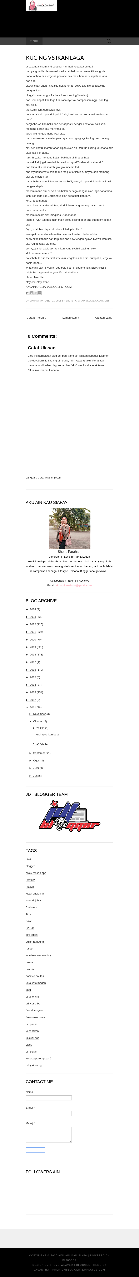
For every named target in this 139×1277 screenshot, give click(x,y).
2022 (33, 624)
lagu (28, 989)
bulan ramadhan (35, 941)
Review (30, 879)
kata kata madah (36, 982)
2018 (33, 654)
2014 (33, 684)
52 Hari (30, 927)
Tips (28, 914)
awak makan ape (36, 873)
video (29, 1044)
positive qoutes (35, 976)
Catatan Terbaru (36, 317)
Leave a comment (98, 300)
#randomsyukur (35, 1010)
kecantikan (32, 1031)
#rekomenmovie (35, 1017)
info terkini (32, 934)
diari (28, 859)
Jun (35, 775)
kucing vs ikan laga (55, 57)
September (39, 753)
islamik (30, 969)
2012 (33, 699)
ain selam (32, 1051)
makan (30, 886)
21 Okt (40, 728)
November (39, 713)
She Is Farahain (75, 300)
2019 (33, 647)
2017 (33, 662)
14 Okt (40, 743)
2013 (33, 692)
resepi (29, 948)
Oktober (38, 721)
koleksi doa (32, 1037)
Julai (36, 768)
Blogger (69, 1260)
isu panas (32, 1024)
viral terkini (32, 996)
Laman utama (70, 317)
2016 (33, 669)
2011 (33, 707)
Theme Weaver (61, 1265)
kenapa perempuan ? (38, 1058)
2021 (33, 631)
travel (29, 921)
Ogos (36, 760)
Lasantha (41, 1269)
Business (31, 907)
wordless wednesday (38, 955)
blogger (30, 866)
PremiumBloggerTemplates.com (78, 1269)
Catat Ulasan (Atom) (50, 477)
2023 (33, 616)
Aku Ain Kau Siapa (72, 1255)
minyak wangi (34, 1065)
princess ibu (33, 1003)
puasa (29, 962)
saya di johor (33, 900)
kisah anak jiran (35, 893)
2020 (33, 639)
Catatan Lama (103, 317)
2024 (33, 609)
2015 (33, 677)
